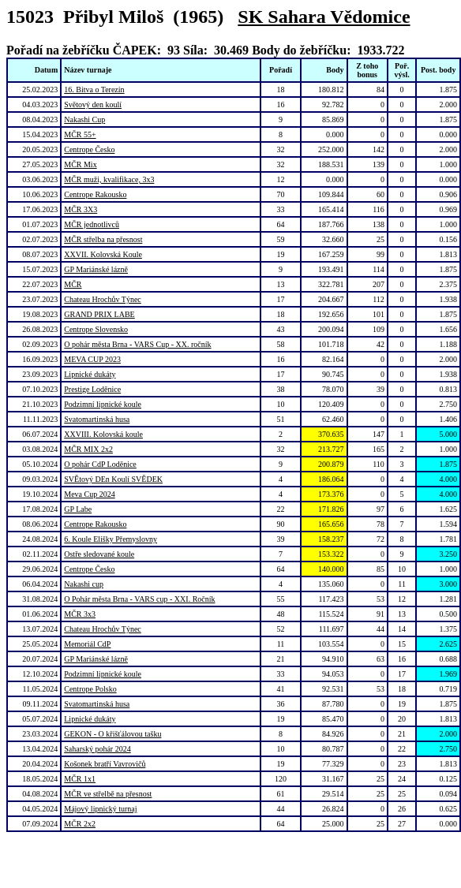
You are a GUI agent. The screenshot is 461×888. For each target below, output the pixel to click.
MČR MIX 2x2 (88, 449)
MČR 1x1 (80, 778)
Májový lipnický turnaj (100, 808)
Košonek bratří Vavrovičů (104, 763)
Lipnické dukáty (89, 374)
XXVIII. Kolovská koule (103, 434)
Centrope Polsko (90, 689)
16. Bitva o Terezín (94, 89)
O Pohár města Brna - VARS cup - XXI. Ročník (139, 599)
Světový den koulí (93, 104)
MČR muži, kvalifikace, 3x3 (109, 179)
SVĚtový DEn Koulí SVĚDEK (113, 479)
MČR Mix (80, 164)
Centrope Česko (89, 149)
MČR (72, 284)
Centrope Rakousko (95, 194)
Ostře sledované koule (99, 554)
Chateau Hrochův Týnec (102, 299)
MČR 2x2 (80, 823)
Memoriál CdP (87, 644)
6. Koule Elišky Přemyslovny (110, 539)
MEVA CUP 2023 (92, 359)
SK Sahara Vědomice (324, 16)
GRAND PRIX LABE (99, 314)
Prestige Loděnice (92, 389)
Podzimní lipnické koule (102, 404)
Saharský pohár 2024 (97, 748)
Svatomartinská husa (96, 419)
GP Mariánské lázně (96, 269)
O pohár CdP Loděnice (100, 464)
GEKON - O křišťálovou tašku (112, 733)
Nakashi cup (83, 584)
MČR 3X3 (80, 209)
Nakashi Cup (84, 119)
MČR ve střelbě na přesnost (108, 793)
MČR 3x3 (80, 614)
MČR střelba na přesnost (103, 239)
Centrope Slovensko (96, 329)
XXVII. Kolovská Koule (103, 254)
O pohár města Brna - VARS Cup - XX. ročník (137, 344)
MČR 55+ (80, 134)
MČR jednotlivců (91, 224)
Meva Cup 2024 (89, 494)
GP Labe (78, 509)
